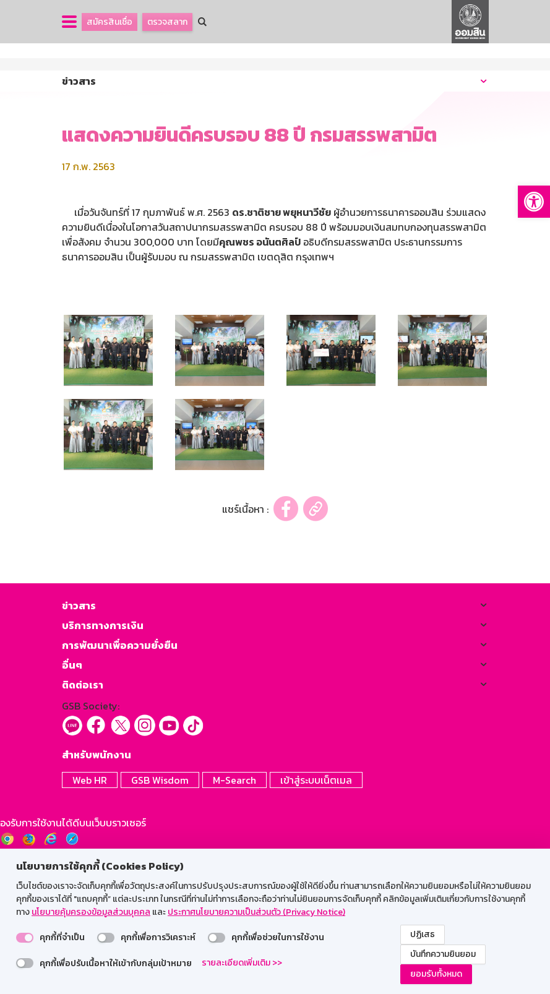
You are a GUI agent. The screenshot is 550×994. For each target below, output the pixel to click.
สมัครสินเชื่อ (109, 21)
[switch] (24, 938)
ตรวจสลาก (167, 21)
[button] (534, 202)
